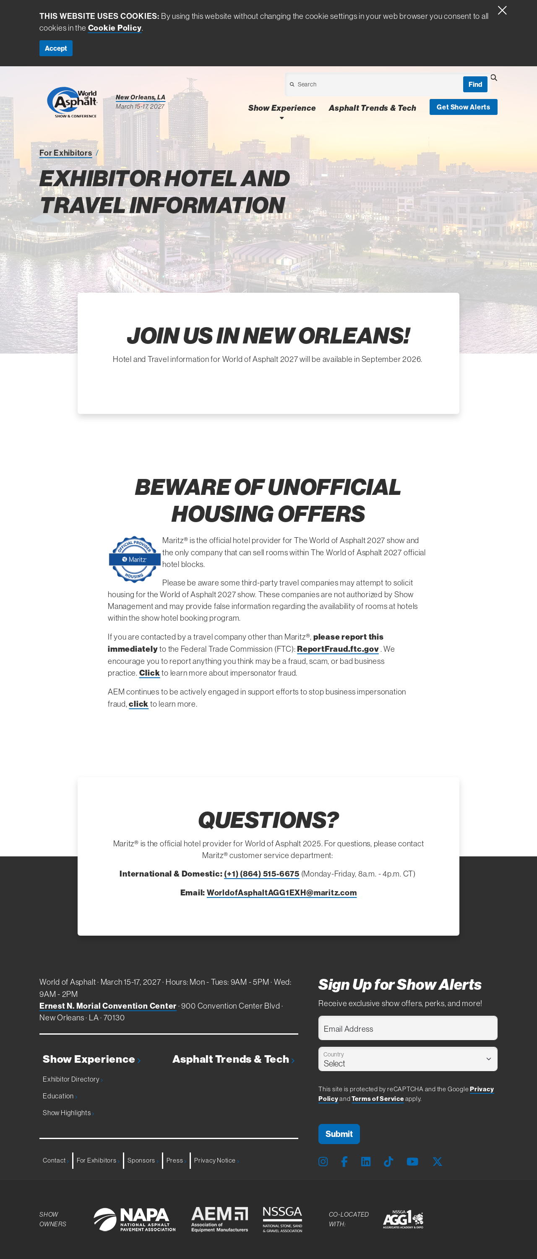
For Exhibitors (65, 153)
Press (176, 1160)
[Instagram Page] (323, 1162)
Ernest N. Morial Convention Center (108, 1006)
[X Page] (437, 1162)
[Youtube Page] (412, 1162)
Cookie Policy (115, 28)
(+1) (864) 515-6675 (262, 874)
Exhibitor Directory (73, 1079)
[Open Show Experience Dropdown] (282, 117)
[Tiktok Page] (388, 1162)
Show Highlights (68, 1112)
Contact (56, 1160)
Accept (56, 48)
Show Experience (92, 1059)
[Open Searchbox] (494, 78)
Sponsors (143, 1160)
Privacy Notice (216, 1160)
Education (60, 1096)
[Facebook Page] (344, 1162)
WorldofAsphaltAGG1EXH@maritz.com (282, 892)
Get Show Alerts (463, 107)
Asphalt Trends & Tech (233, 1059)
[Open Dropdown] (345, 86)
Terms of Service (378, 1099)
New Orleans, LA (141, 97)
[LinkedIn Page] (366, 1162)
